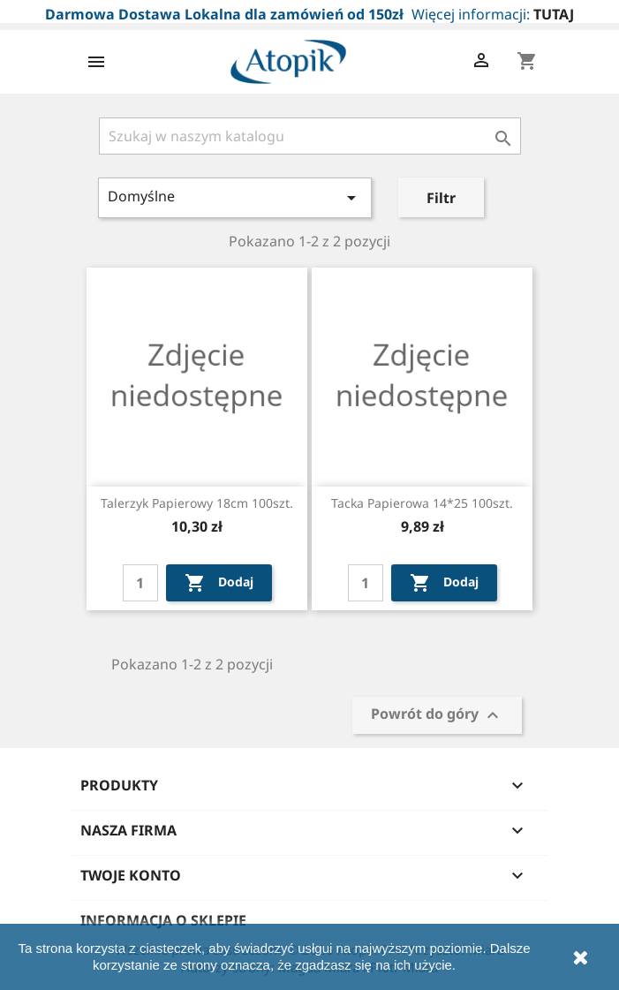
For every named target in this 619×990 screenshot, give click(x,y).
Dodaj (219, 582)
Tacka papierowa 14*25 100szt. (422, 503)
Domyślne (235, 197)
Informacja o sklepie (163, 920)
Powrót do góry (437, 715)
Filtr (441, 198)
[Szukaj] (310, 136)
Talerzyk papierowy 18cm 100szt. (197, 503)
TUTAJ (553, 14)
